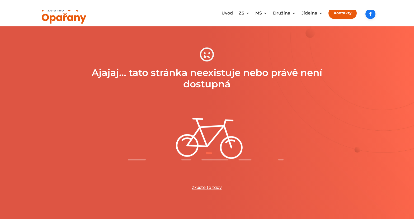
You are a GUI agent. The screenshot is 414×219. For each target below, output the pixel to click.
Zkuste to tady (207, 187)
